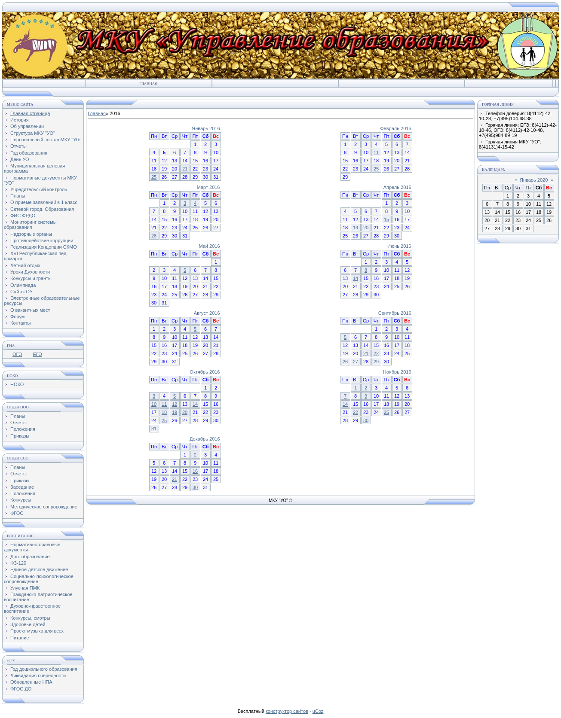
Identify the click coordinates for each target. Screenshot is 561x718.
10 (153, 404)
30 (365, 420)
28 (153, 235)
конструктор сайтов (287, 711)
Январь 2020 (534, 180)
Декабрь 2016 (205, 438)
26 (345, 361)
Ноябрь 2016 (397, 371)
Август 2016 (207, 313)
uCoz (318, 711)
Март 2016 (208, 187)
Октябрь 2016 (205, 371)
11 (376, 152)
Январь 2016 (206, 128)
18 (164, 412)
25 (153, 177)
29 (376, 361)
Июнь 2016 (399, 246)
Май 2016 (209, 246)
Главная (148, 84)
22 (376, 353)
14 (355, 278)
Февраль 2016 (395, 128)
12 (174, 404)
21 (184, 168)
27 (355, 361)
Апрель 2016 (397, 187)
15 (386, 219)
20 (365, 227)
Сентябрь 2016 (394, 313)
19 (355, 227)
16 (195, 471)
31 (153, 428)
